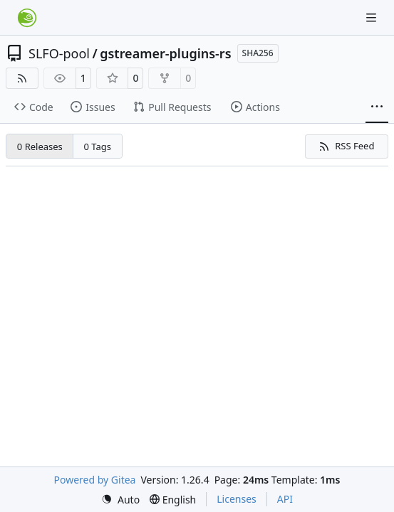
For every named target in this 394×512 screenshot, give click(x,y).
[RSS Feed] (22, 78)
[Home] (27, 18)
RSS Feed (346, 145)
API (285, 499)
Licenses (236, 499)
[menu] (120, 499)
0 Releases (40, 146)
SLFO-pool (59, 53)
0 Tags (98, 146)
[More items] (377, 107)
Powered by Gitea (95, 479)
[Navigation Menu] (372, 17)
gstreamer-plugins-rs (165, 53)
